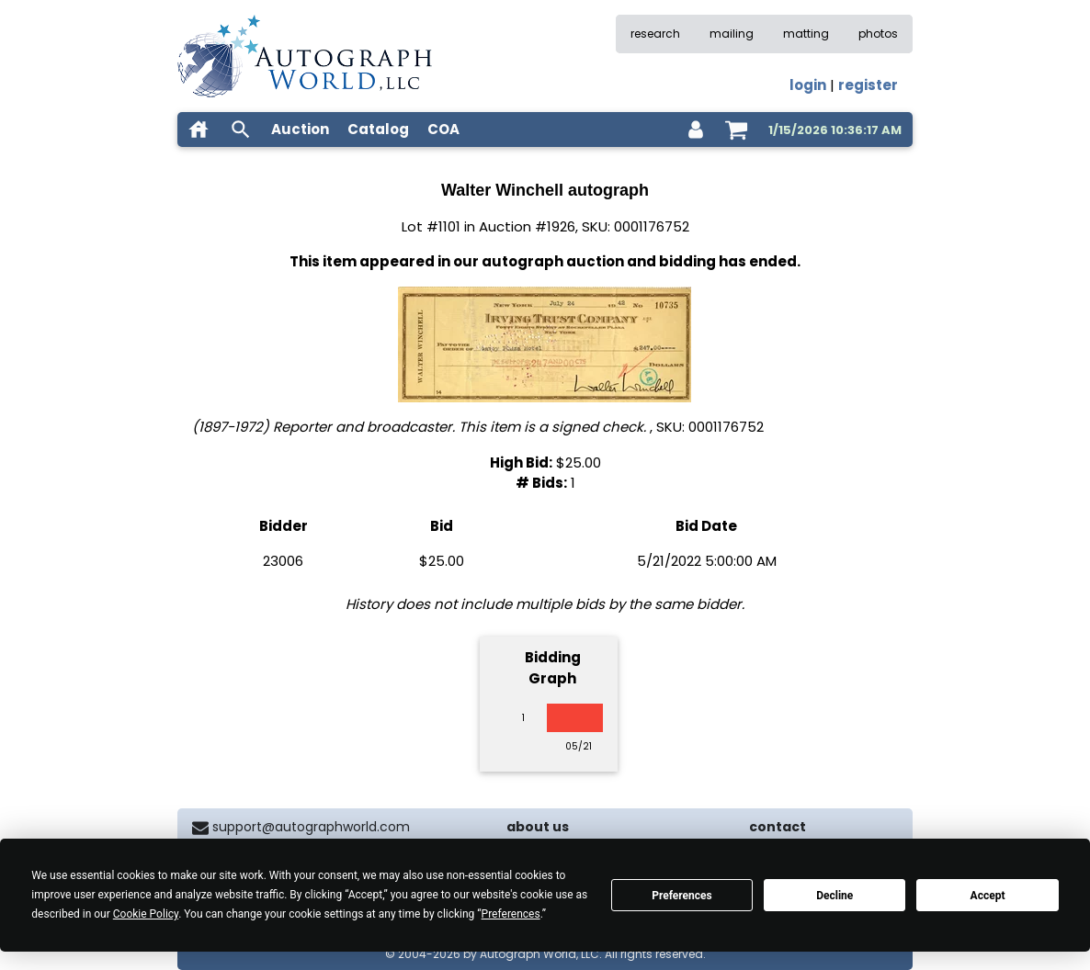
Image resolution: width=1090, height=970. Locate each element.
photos (878, 33)
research (655, 33)
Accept (988, 895)
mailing (732, 33)
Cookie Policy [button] (145, 914)
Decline (834, 895)
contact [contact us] (777, 827)
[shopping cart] (736, 129)
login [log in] (807, 85)
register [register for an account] (868, 85)
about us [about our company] (537, 827)
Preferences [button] (511, 914)
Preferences (682, 895)
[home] (198, 129)
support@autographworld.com (311, 827)
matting (806, 33)
